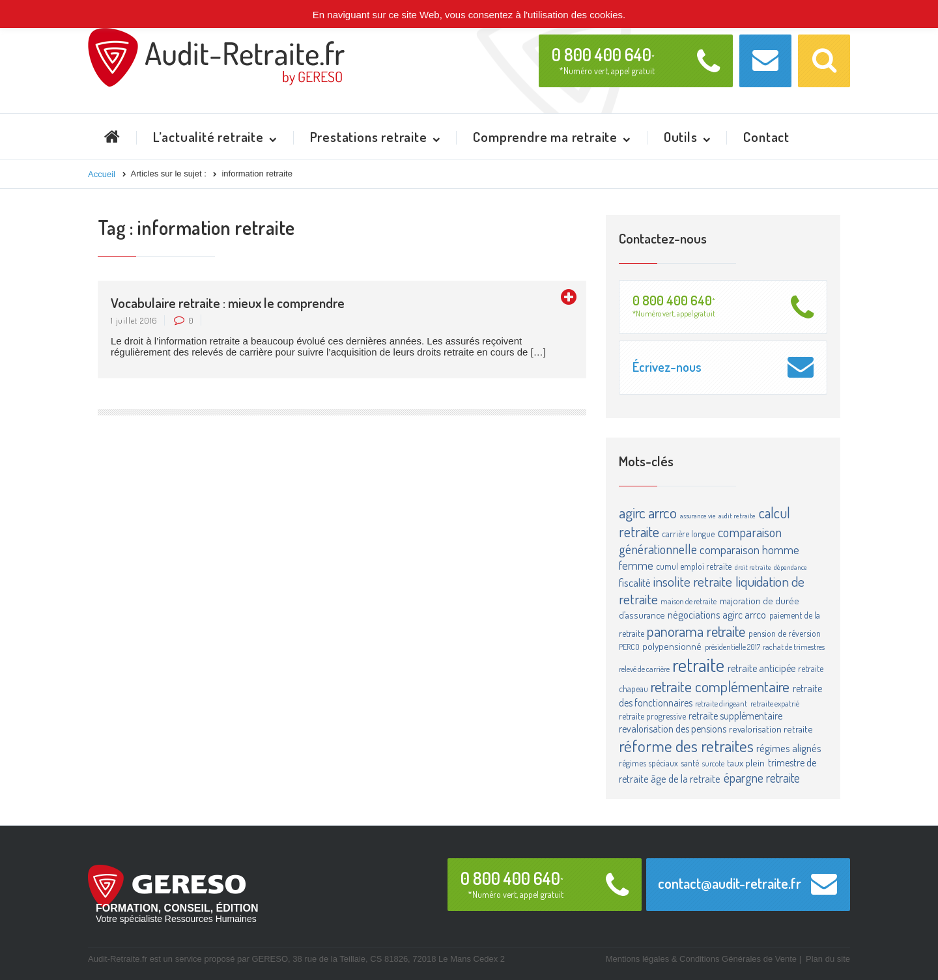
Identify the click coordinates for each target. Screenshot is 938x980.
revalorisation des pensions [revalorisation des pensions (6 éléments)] (672, 728)
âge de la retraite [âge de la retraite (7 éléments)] (685, 778)
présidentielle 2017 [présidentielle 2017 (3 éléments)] (732, 646)
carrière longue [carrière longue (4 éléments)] (688, 533)
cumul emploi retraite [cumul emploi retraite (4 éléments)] (694, 566)
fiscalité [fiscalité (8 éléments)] (635, 582)
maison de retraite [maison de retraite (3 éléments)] (689, 601)
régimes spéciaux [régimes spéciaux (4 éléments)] (648, 762)
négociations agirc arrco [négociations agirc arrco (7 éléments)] (717, 614)
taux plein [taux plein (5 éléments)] (746, 763)
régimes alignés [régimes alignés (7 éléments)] (788, 748)
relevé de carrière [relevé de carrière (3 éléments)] (644, 669)
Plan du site (828, 959)
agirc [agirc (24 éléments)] (632, 512)
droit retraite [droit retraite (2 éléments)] (753, 567)
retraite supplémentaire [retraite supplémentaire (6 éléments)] (735, 715)
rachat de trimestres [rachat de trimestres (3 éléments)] (794, 646)
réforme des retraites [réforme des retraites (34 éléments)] (686, 745)
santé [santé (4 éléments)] (690, 762)
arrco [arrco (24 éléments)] (662, 512)
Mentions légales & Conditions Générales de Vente (701, 959)
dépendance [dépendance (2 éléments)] (790, 567)
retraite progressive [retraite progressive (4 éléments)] (652, 715)
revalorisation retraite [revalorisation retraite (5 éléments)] (771, 729)
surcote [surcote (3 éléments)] (713, 763)
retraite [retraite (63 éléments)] (698, 664)
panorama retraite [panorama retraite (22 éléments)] (696, 630)
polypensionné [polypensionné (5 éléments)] (672, 646)
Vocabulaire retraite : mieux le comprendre (228, 302)
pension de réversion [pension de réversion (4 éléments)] (784, 633)
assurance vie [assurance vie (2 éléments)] (698, 515)
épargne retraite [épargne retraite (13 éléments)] (762, 777)
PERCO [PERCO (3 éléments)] (629, 646)
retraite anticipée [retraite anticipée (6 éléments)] (761, 668)
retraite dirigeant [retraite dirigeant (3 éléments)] (721, 703)
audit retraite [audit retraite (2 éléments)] (737, 515)
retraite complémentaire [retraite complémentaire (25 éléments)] (720, 686)
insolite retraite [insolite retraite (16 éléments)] (692, 581)
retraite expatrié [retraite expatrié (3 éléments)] (774, 703)
